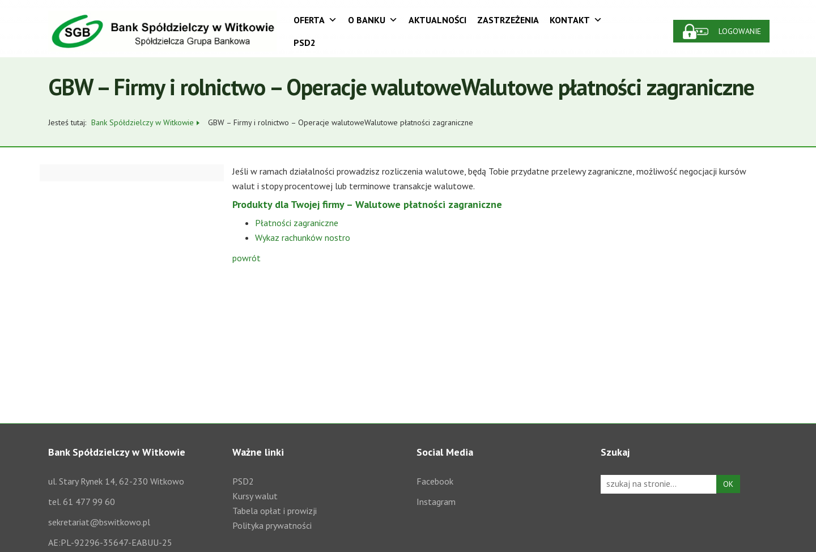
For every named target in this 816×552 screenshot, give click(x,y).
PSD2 (305, 42)
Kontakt (576, 20)
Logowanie (740, 31)
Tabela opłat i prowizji (274, 510)
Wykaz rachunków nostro (302, 237)
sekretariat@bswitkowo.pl (99, 522)
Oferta (315, 20)
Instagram (436, 501)
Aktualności (437, 20)
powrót (246, 258)
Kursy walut (255, 496)
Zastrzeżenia (508, 20)
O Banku (373, 20)
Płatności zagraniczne (296, 222)
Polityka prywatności (272, 525)
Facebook (434, 481)
